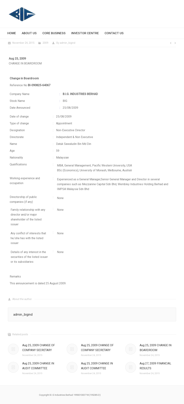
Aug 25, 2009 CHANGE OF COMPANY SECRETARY (38, 348)
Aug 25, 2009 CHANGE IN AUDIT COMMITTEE (38, 366)
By (65, 42)
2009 (45, 42)
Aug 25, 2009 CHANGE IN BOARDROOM (155, 348)
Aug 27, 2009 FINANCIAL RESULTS (155, 366)
